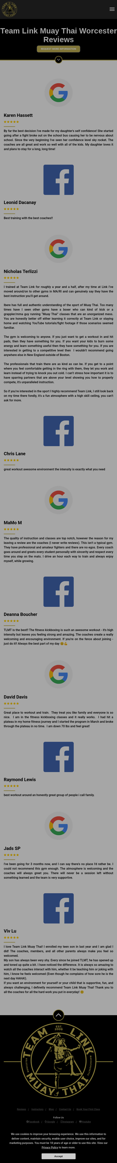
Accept (58, 1156)
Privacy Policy (50, 1147)
